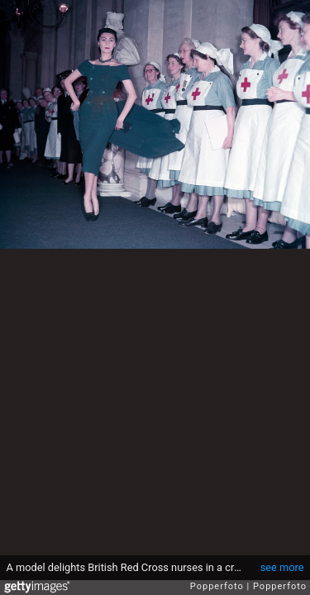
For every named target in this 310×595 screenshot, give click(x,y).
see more (282, 567)
